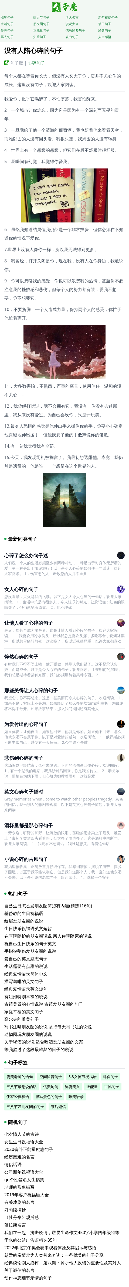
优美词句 (50, 1086)
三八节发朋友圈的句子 (25, 1106)
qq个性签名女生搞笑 (24, 1180)
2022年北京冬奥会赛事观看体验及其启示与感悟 (50, 1248)
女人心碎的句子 (21, 589)
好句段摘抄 (15, 1210)
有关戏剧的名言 (19, 1202)
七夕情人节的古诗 (21, 1134)
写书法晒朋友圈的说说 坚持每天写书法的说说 (48, 1027)
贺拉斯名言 (15, 1225)
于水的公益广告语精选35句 (30, 1240)
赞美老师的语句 (19, 1076)
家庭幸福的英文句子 (23, 1012)
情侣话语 (13, 1164)
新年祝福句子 (108, 17)
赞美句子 (7, 30)
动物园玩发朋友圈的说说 (28, 1034)
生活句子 (7, 24)
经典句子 (104, 30)
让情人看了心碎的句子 (28, 623)
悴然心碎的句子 (21, 656)
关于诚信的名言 (19, 1270)
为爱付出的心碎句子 (26, 724)
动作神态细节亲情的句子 (28, 1278)
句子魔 (16, 63)
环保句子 (110, 1076)
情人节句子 (41, 17)
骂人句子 (7, 37)
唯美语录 (76, 1096)
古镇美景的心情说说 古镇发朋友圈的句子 (43, 1004)
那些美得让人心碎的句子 (31, 690)
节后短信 (58, 1106)
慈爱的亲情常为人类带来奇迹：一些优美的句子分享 (54, 1255)
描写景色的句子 (49, 1096)
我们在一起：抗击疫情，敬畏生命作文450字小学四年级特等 (62, 1232)
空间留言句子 (50, 1076)
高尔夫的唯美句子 (21, 1019)
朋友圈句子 (41, 24)
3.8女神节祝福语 (83, 1076)
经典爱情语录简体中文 (25, 974)
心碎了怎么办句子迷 (26, 555)
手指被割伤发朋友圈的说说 (30, 951)
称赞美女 (72, 1086)
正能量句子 (41, 30)
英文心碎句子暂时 (23, 791)
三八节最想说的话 (21, 1086)
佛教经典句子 (75, 30)
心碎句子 (36, 63)
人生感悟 (104, 37)
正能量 (92, 1086)
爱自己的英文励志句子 (25, 959)
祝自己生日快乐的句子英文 (30, 944)
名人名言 (72, 17)
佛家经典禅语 (17, 1096)
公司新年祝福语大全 (23, 1172)
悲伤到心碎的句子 (23, 758)
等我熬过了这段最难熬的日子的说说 (38, 1049)
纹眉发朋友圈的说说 (23, 921)
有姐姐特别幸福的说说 (25, 996)
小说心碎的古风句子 (26, 859)
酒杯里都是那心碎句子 (28, 825)
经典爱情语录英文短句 (25, 989)
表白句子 (72, 37)
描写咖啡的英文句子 (23, 981)
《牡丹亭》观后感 (21, 1217)
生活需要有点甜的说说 (25, 966)
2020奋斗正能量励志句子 (28, 1149)
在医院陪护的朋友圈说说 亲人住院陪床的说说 (48, 936)
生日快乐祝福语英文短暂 (28, 928)
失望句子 (39, 37)
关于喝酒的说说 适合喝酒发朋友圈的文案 (43, 1042)
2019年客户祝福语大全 (26, 1195)
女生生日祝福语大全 (23, 1142)
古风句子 (111, 1086)
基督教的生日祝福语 (23, 913)
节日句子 (104, 24)
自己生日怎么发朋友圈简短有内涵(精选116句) (48, 906)
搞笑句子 (7, 17)
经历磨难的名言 (19, 1157)
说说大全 (72, 24)
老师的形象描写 (19, 1187)
